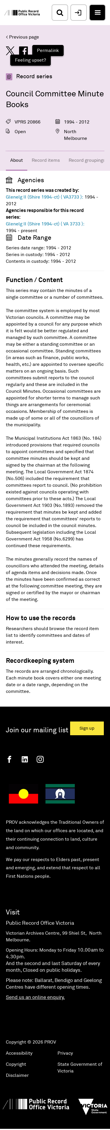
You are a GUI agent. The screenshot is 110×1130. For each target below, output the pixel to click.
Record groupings (87, 160)
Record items (46, 160)
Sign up (86, 728)
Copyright (16, 1064)
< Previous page (22, 37)
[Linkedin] (25, 759)
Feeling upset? (30, 60)
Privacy (65, 1053)
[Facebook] (9, 759)
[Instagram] (40, 759)
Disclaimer (17, 1075)
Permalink (48, 50)
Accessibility (19, 1053)
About (16, 160)
